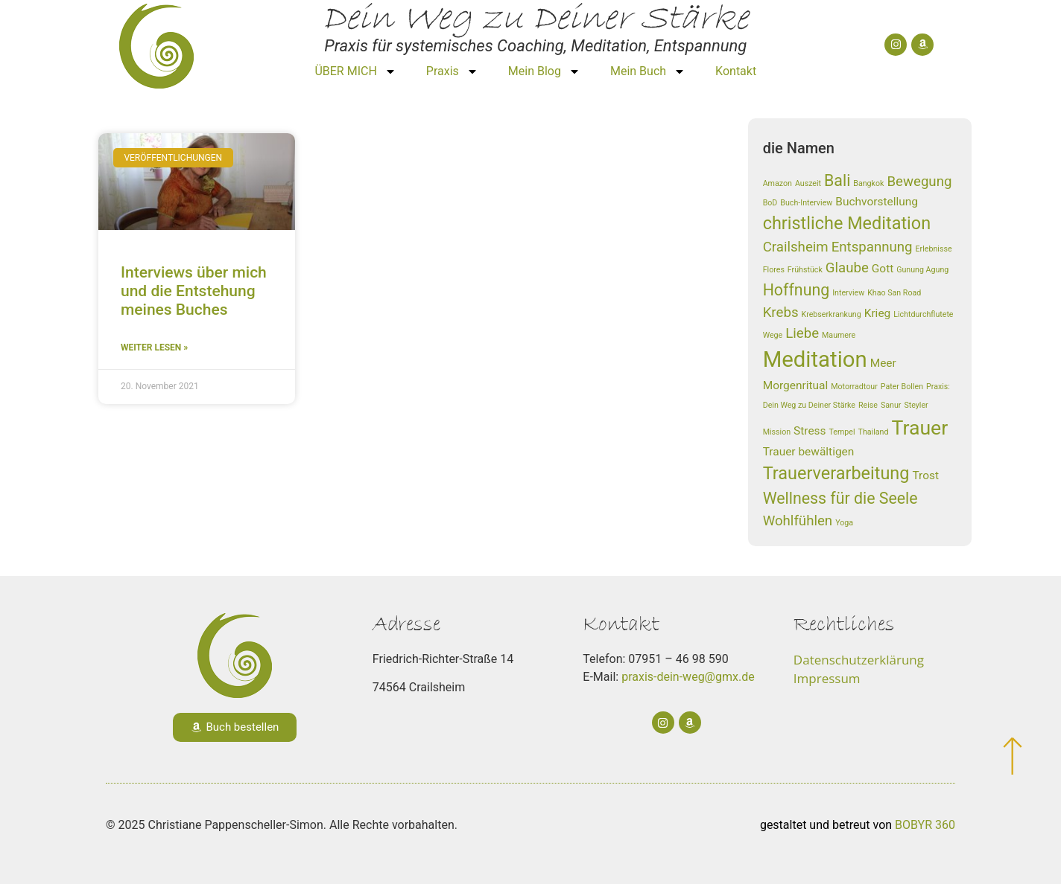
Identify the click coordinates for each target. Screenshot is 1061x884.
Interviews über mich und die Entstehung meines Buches (194, 290)
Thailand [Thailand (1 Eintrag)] (873, 432)
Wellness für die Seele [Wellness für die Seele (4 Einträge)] (840, 498)
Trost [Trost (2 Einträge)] (925, 475)
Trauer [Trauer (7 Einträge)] (919, 428)
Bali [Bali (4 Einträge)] (837, 180)
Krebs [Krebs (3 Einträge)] (781, 312)
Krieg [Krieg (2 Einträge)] (877, 313)
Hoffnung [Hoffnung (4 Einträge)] (796, 290)
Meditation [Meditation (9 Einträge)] (815, 359)
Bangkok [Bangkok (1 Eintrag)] (868, 183)
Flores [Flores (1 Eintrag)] (774, 270)
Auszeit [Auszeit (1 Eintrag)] (808, 183)
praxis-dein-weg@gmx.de (688, 677)
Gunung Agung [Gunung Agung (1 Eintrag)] (922, 270)
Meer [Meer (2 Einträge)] (883, 363)
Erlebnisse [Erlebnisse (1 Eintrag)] (934, 249)
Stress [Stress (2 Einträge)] (810, 431)
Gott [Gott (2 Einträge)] (882, 268)
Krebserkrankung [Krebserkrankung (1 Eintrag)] (831, 314)
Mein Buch (647, 71)
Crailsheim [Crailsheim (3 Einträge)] (796, 247)
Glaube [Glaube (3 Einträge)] (847, 268)
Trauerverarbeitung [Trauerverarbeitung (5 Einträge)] (836, 473)
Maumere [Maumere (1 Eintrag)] (838, 335)
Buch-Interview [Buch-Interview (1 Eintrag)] (806, 203)
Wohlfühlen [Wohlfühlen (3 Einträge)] (798, 521)
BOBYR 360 (925, 825)
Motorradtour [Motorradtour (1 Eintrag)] (854, 386)
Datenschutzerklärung (859, 659)
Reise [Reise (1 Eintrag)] (868, 405)
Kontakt (735, 71)
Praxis (452, 71)
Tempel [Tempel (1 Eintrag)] (842, 432)
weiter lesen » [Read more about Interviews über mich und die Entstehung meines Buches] (154, 347)
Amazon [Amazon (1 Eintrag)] (777, 183)
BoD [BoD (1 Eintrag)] (770, 203)
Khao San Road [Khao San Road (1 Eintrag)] (894, 293)
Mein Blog (544, 71)
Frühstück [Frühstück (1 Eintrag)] (805, 270)
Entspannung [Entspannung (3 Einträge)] (872, 247)
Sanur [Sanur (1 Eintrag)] (891, 405)
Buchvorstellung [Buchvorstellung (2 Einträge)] (876, 201)
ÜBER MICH (355, 71)
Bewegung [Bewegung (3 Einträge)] (919, 181)
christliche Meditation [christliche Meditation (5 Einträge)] (847, 223)
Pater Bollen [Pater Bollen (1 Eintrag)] (902, 386)
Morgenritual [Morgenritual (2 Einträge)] (796, 385)
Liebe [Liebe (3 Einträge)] (802, 333)
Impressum (827, 678)
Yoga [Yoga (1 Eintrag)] (844, 523)
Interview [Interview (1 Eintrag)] (848, 293)
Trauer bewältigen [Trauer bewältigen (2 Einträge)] (809, 451)
